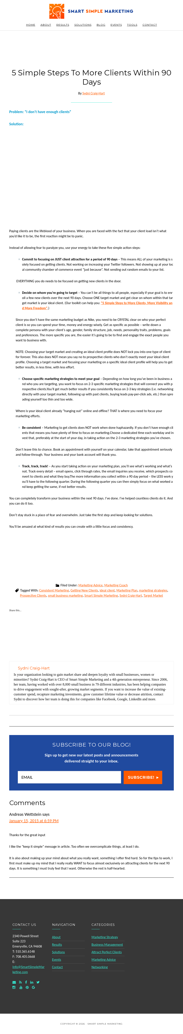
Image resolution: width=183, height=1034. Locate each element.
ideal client (107, 590)
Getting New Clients (84, 590)
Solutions (58, 952)
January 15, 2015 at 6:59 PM (33, 820)
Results (57, 945)
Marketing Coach (116, 585)
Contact (57, 967)
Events (56, 960)
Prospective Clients (33, 595)
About (56, 937)
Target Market (153, 595)
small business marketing (65, 595)
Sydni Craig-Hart (131, 595)
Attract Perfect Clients (107, 952)
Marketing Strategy (105, 937)
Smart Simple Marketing (91, 11)
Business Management (107, 945)
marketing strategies (153, 590)
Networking (100, 967)
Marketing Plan (126, 590)
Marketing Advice (90, 585)
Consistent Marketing (54, 590)
